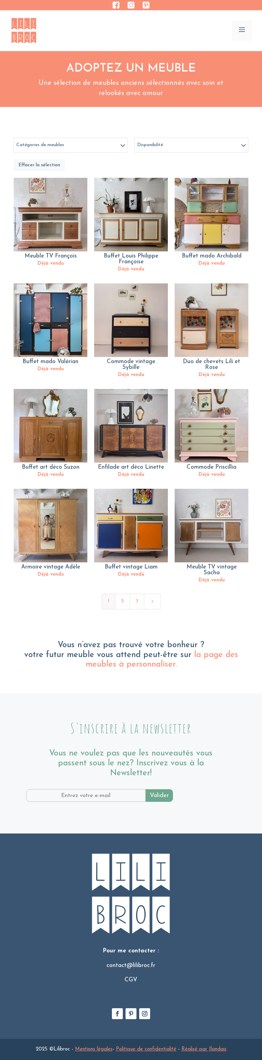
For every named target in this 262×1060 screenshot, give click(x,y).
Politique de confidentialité (146, 1049)
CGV (131, 980)
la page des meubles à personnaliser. (162, 660)
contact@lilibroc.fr (130, 965)
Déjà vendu (51, 263)
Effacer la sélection (39, 165)
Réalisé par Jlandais (204, 1049)
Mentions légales (94, 1049)
